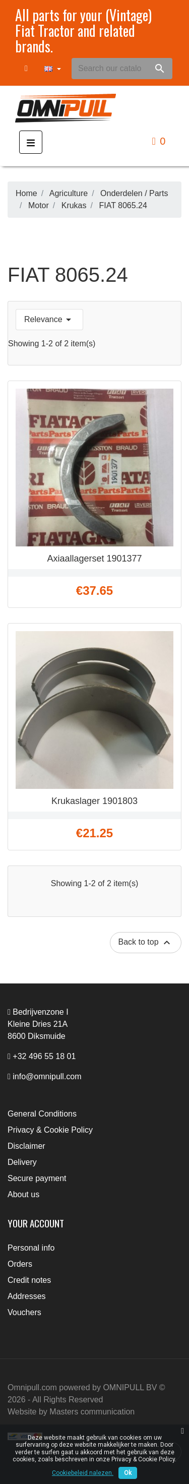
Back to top (145, 943)
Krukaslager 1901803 (94, 801)
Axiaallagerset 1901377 (94, 558)
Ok (128, 1472)
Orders (20, 1264)
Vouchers (24, 1312)
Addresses (27, 1296)
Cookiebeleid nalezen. (82, 1472)
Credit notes (29, 1280)
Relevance (49, 320)
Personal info (31, 1248)
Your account (36, 1223)
